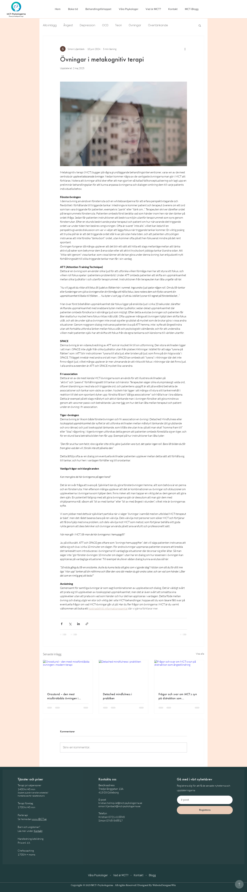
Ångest (68, 25)
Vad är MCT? (120, 875)
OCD (105, 25)
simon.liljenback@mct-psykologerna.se (119, 806)
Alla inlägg (50, 25)
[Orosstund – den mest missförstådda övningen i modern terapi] (68, 674)
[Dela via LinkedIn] (78, 623)
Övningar (135, 25)
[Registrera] (205, 810)
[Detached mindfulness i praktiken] (123, 674)
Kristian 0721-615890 (111, 817)
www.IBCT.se (39, 819)
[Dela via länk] (87, 623)
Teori (118, 25)
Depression (87, 25)
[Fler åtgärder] (185, 49)
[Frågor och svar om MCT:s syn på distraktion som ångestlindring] (179, 674)
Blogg (152, 875)
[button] (199, 25)
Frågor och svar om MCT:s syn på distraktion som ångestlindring (177, 696)
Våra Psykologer (98, 875)
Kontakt (38, 831)
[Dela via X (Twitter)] (70, 623)
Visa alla (200, 653)
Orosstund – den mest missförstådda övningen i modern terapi (62, 696)
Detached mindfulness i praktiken (117, 696)
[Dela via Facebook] (61, 623)
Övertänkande (158, 25)
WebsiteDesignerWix (164, 885)
